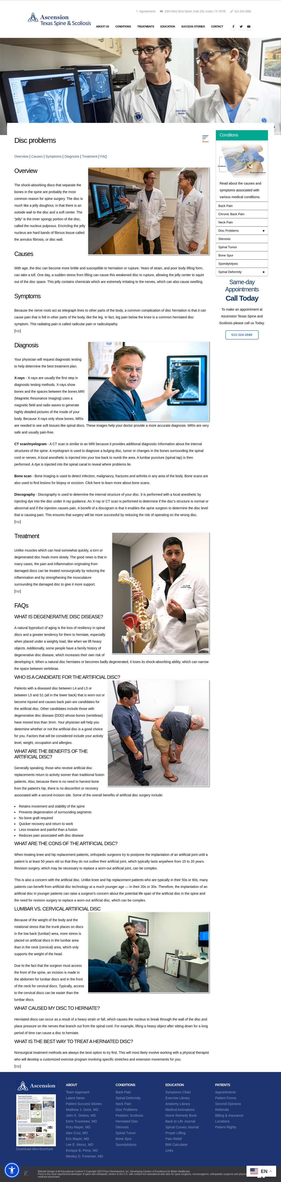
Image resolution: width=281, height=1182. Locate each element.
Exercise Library (177, 1098)
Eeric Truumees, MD (81, 1121)
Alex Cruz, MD (77, 1133)
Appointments (145, 11)
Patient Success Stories (84, 1104)
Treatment (89, 156)
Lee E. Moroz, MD (79, 1145)
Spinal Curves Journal (182, 1127)
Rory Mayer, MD (78, 1127)
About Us (102, 26)
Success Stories (193, 26)
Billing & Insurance (229, 1115)
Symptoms (54, 156)
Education (167, 26)
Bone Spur (225, 255)
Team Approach (77, 1092)
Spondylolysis (228, 263)
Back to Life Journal (180, 1121)
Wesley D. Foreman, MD (84, 1156)
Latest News (75, 1098)
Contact (217, 26)
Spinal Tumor (227, 247)
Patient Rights (225, 1127)
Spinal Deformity (229, 272)
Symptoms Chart (178, 1092)
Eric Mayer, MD (77, 1139)
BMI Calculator (176, 1145)
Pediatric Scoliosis (129, 1115)
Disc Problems (228, 230)
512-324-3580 (240, 11)
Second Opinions (228, 1104)
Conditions (123, 26)
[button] (12, 1170)
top (17, 331)
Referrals (222, 1110)
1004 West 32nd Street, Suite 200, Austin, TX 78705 (193, 11)
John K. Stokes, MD (81, 1115)
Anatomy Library (177, 1104)
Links (169, 1150)
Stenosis (224, 239)
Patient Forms (225, 1098)
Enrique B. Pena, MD (82, 1150)
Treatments (145, 26)
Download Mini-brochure (34, 1149)
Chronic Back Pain (231, 214)
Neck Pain (225, 222)
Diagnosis (71, 156)
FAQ (103, 156)
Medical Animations (180, 1110)
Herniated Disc (127, 1121)
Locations (222, 1121)
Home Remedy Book (181, 1115)
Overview (21, 156)
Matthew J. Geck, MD (82, 1110)
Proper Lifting (175, 1133)
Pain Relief (173, 1139)
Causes (37, 156)
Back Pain (225, 206)
